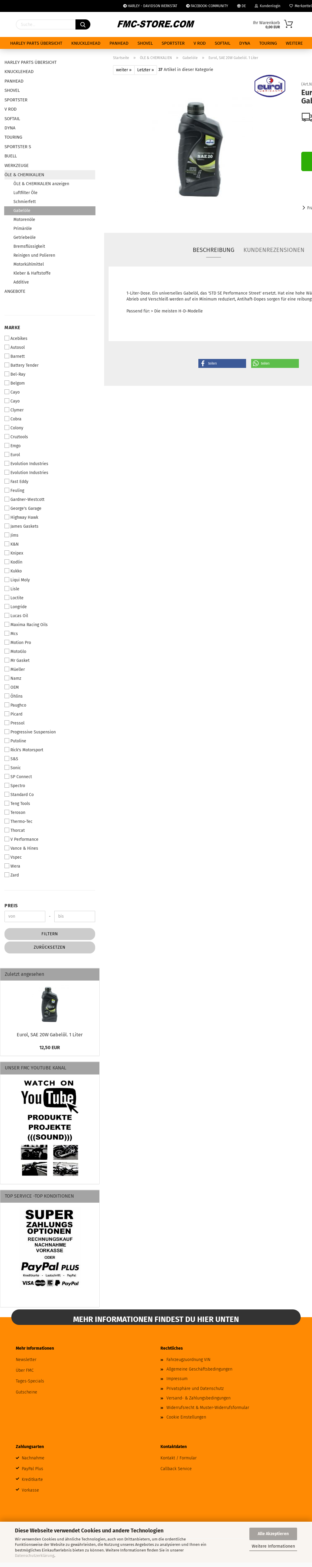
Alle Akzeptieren (273, 1533)
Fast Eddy (16, 481)
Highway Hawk (21, 517)
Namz (12, 678)
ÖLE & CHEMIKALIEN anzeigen (41, 183)
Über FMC (25, 1370)
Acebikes (15, 338)
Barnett (14, 356)
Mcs (11, 633)
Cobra (12, 419)
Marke (12, 327)
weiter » (124, 69)
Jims (11, 535)
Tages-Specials (30, 1381)
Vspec (13, 857)
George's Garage (22, 508)
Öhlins (13, 696)
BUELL (10, 156)
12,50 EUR (49, 1047)
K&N (11, 544)
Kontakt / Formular (178, 1458)
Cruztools (16, 436)
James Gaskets (21, 526)
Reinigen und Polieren (34, 255)
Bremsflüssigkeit (29, 246)
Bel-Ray (14, 374)
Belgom (14, 383)
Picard (13, 714)
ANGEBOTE (14, 291)
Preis (11, 905)
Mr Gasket (17, 660)
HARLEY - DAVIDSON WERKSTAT (150, 6)
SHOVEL (145, 43)
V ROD (200, 43)
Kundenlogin (267, 6)
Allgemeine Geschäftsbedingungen (199, 1369)
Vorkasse (30, 1490)
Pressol (14, 723)
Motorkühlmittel (28, 264)
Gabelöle (21, 210)
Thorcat (14, 830)
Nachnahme (33, 1458)
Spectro (14, 785)
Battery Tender (21, 365)
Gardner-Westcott (24, 499)
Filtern (49, 933)
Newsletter (26, 1359)
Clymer (14, 410)
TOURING (268, 43)
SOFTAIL (222, 43)
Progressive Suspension (30, 732)
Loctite (14, 597)
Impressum (177, 1378)
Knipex (13, 553)
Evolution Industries (26, 463)
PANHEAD (119, 43)
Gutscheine (26, 1392)
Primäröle (22, 228)
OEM (11, 687)
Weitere (294, 43)
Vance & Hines (21, 848)
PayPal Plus (32, 1468)
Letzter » (145, 69)
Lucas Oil (16, 615)
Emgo (12, 445)
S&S (11, 758)
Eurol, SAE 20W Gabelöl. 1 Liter (50, 1035)
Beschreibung (213, 249)
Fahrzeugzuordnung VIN (188, 1359)
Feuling (14, 490)
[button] (222, 363)
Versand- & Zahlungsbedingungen (198, 1398)
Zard (11, 875)
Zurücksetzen (50, 947)
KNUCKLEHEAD (86, 43)
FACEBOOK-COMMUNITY (207, 6)
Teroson (14, 812)
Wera (12, 866)
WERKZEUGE (16, 165)
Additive (21, 282)
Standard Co (19, 794)
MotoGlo (15, 651)
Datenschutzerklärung (34, 1555)
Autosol (14, 347)
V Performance (21, 839)
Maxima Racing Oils (26, 624)
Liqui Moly (17, 580)
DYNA (244, 43)
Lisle (11, 589)
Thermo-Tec (18, 821)
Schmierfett (24, 201)
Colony (13, 428)
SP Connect (18, 776)
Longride (15, 606)
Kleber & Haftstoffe (32, 273)
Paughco (15, 705)
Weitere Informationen (273, 1546)
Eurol (12, 454)
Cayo (12, 392)
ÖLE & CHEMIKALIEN (24, 174)
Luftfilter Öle (25, 192)
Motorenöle (24, 219)
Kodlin (13, 562)
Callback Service (176, 1468)
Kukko (13, 571)
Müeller (14, 669)
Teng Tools (17, 803)
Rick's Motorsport (23, 749)
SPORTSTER (173, 43)
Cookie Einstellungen (186, 1417)
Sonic (12, 767)
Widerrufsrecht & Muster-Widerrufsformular (207, 1407)
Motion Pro (17, 642)
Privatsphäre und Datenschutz (195, 1388)
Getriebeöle (24, 237)
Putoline (15, 741)
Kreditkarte (32, 1479)
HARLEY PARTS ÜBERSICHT (36, 43)
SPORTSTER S (17, 146)
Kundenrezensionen (274, 249)
